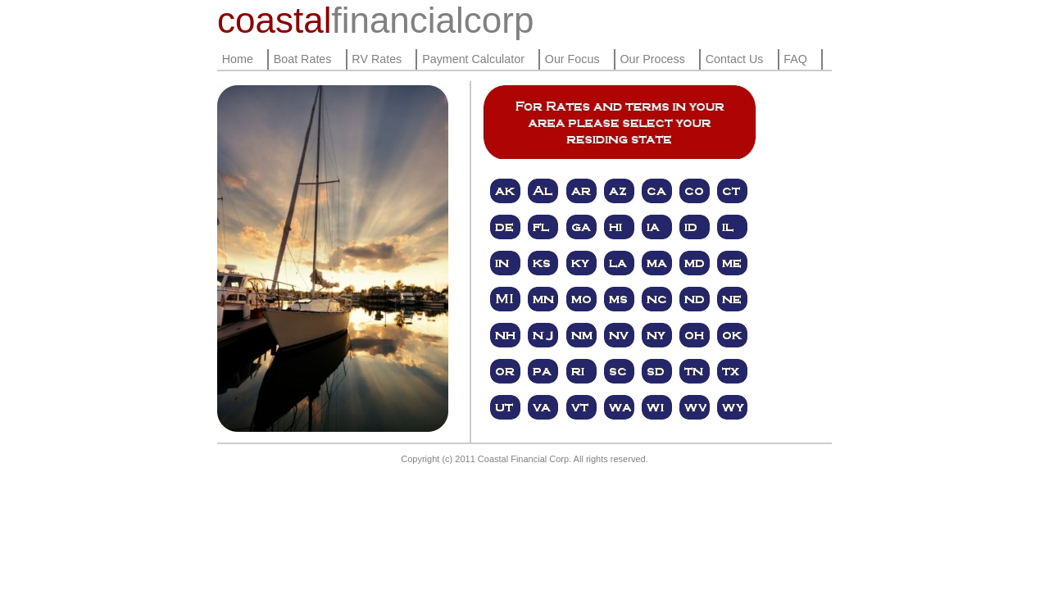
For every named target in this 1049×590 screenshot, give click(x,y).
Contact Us (735, 59)
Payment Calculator (473, 59)
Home (237, 59)
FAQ (795, 59)
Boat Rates (303, 59)
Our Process (652, 59)
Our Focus (572, 59)
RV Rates (377, 59)
